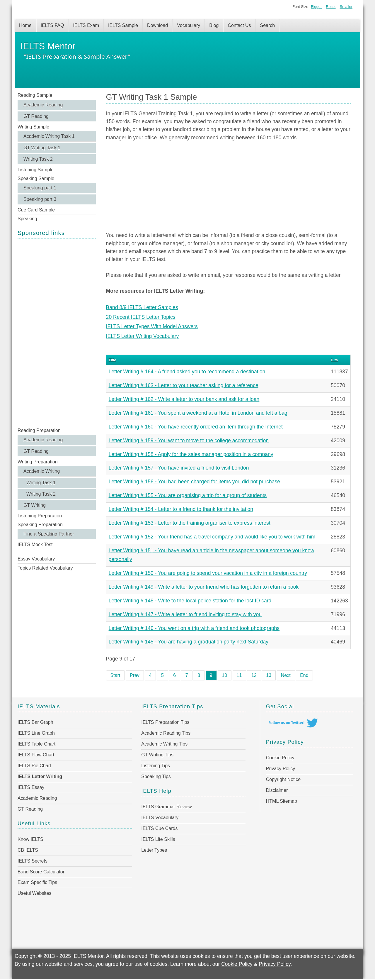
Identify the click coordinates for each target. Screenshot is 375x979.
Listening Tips (155, 765)
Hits (334, 360)
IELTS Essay (31, 787)
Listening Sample (36, 169)
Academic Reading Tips (165, 733)
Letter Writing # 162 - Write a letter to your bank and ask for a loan (184, 399)
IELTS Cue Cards (159, 828)
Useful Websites (34, 893)
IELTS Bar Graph (35, 722)
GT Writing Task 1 (41, 147)
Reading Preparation (39, 430)
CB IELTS (28, 850)
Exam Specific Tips (37, 882)
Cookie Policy (280, 757)
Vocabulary (188, 25)
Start (115, 675)
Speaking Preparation (40, 524)
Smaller (346, 6)
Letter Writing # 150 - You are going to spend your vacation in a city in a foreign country (208, 573)
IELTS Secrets (32, 860)
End (304, 675)
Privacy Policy (280, 768)
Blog (214, 25)
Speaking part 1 (39, 187)
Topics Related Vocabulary (45, 567)
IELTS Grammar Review (166, 806)
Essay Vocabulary (36, 558)
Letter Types (154, 850)
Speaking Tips (156, 776)
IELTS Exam (86, 25)
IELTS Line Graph (36, 733)
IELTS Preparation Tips (165, 722)
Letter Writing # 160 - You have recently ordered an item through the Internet (196, 427)
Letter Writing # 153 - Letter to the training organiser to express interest (189, 523)
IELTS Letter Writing (40, 776)
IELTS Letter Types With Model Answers (152, 326)
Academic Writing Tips (164, 743)
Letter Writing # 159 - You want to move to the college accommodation (189, 440)
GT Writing (34, 505)
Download (157, 25)
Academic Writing (41, 471)
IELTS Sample (123, 25)
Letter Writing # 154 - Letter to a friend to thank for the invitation (181, 509)
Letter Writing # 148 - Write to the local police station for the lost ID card (190, 601)
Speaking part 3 (39, 199)
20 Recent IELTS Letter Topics (140, 317)
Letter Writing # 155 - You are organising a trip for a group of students (188, 495)
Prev (134, 675)
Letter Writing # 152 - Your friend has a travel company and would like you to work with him (212, 537)
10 (224, 675)
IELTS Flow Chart (36, 754)
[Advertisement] (57, 332)
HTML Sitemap (281, 801)
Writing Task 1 (41, 482)
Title (112, 360)
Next (286, 675)
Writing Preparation (38, 461)
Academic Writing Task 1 (49, 136)
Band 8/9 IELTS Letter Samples (142, 307)
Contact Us (239, 25)
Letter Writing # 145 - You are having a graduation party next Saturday (188, 642)
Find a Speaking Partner (48, 533)
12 (254, 675)
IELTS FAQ (52, 25)
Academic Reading (43, 104)
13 (268, 675)
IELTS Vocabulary (159, 817)
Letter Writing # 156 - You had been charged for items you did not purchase (194, 482)
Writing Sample (33, 126)
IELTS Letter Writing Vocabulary (142, 336)
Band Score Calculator (41, 871)
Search (267, 25)
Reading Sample (35, 95)
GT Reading (36, 116)
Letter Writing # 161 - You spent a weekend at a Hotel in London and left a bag (198, 413)
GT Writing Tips (157, 754)
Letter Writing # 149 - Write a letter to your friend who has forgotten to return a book (204, 587)
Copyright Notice (283, 779)
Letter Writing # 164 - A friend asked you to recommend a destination (187, 372)
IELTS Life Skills (158, 839)
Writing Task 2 (38, 159)
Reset (330, 6)
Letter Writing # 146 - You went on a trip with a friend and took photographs (194, 628)
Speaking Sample (36, 178)
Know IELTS (30, 839)
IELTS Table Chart (36, 743)
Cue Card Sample (36, 209)
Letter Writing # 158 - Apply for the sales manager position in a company (191, 454)
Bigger (316, 6)
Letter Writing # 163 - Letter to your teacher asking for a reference (183, 385)
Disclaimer (277, 790)
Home (25, 25)
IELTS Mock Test (35, 544)
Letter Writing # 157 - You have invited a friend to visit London (179, 468)
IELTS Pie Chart (34, 765)
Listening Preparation (40, 515)
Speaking (27, 218)
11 (239, 675)
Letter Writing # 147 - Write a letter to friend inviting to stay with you (185, 614)
